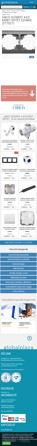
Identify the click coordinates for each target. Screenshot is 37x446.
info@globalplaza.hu (6, 429)
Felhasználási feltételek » (8, 407)
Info (13, 149)
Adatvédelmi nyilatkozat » (8, 405)
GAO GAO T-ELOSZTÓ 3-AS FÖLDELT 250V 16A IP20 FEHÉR (27, 141)
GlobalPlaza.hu (5, 392)
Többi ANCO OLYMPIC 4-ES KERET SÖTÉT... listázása (18, 243)
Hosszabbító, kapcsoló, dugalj (9, 12)
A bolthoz (6, 149)
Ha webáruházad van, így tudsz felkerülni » (12, 369)
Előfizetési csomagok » (7, 402)
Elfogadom (6, 443)
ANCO (8, 14)
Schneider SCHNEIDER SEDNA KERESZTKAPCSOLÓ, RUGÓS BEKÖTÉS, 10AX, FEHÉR (27, 228)
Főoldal (4, 10)
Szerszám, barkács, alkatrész (18, 10)
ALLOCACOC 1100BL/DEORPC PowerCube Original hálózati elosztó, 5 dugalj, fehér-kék (27, 170)
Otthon (8, 10)
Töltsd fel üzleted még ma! (10, 366)
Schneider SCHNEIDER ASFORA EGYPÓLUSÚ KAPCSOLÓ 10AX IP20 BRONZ (10, 199)
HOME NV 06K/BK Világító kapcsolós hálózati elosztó (27, 199)
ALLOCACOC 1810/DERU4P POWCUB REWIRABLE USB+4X (10, 141)
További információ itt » (24, 441)
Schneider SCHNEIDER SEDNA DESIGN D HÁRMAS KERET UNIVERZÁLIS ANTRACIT (10, 170)
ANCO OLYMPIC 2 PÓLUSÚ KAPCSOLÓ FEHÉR (10, 228)
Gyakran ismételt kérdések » (8, 400)
